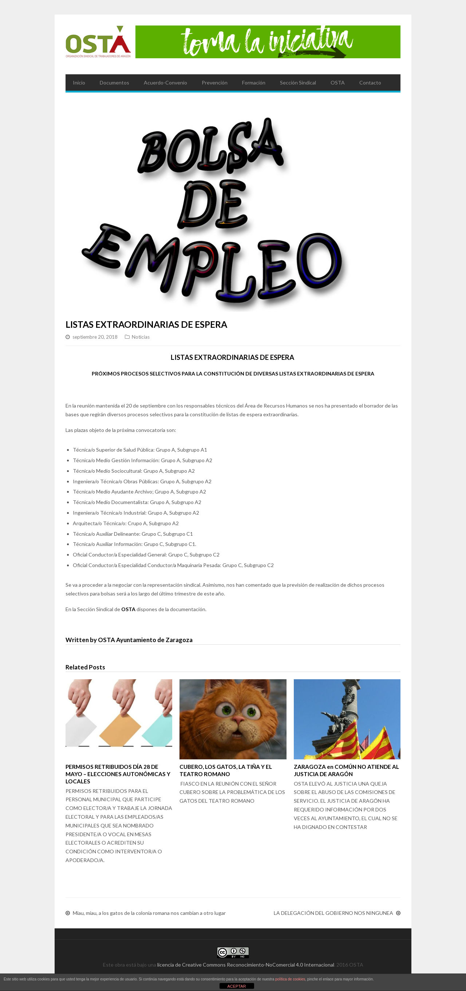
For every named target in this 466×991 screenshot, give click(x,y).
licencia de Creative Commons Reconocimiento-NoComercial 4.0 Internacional (245, 964)
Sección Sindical (298, 82)
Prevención (215, 82)
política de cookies (290, 979)
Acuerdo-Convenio (165, 82)
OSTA (338, 82)
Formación (253, 82)
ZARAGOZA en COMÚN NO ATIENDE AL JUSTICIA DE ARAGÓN (346, 770)
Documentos (114, 82)
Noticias (141, 337)
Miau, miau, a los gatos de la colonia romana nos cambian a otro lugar (149, 913)
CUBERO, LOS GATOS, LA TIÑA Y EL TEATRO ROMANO (225, 770)
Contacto (370, 82)
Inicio (79, 82)
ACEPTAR (236, 986)
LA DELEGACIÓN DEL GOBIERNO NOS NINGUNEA (333, 913)
